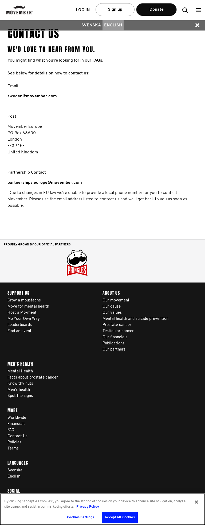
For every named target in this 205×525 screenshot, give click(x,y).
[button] (198, 10)
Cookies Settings (80, 517)
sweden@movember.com (32, 96)
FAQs (97, 60)
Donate (156, 9)
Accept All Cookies (120, 517)
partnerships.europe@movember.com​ (44, 183)
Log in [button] (83, 10)
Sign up (115, 9)
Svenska (91, 25)
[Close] (196, 502)
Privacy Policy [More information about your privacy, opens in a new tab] (87, 506)
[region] (102, 509)
